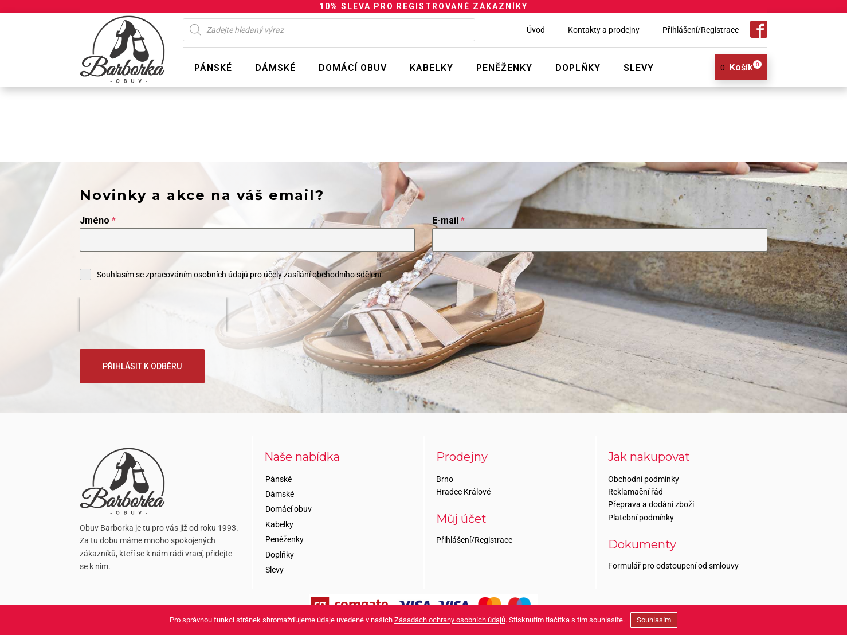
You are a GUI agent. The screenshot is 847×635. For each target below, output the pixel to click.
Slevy (639, 67)
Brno (444, 478)
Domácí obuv (353, 67)
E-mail (448, 220)
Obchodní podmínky (643, 478)
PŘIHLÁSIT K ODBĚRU (142, 366)
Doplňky (578, 67)
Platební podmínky (641, 516)
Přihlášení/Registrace (700, 29)
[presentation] (153, 314)
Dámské (275, 67)
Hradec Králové (463, 490)
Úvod (536, 29)
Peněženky (504, 67)
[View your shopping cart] (736, 67)
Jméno (98, 220)
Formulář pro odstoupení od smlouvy (673, 565)
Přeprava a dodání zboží (651, 503)
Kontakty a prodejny (604, 29)
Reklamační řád (635, 490)
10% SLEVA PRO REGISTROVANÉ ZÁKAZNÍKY (423, 6)
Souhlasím (654, 620)
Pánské (213, 67)
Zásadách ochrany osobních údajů (449, 620)
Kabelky (431, 67)
